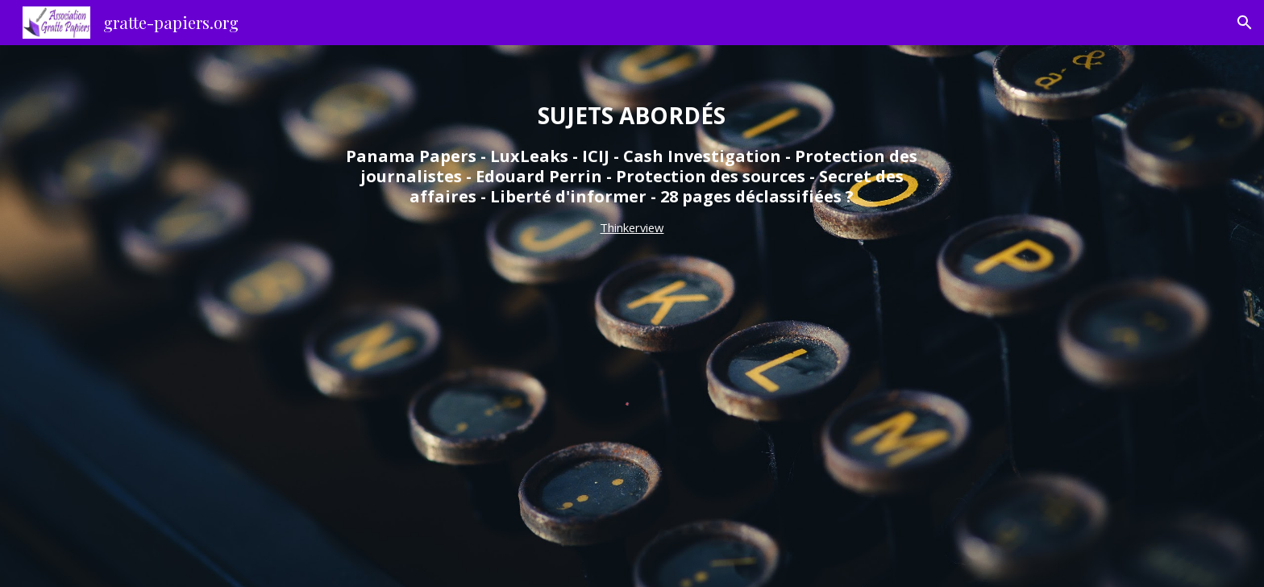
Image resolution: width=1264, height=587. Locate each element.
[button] (1244, 22)
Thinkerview (631, 227)
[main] (632, 169)
